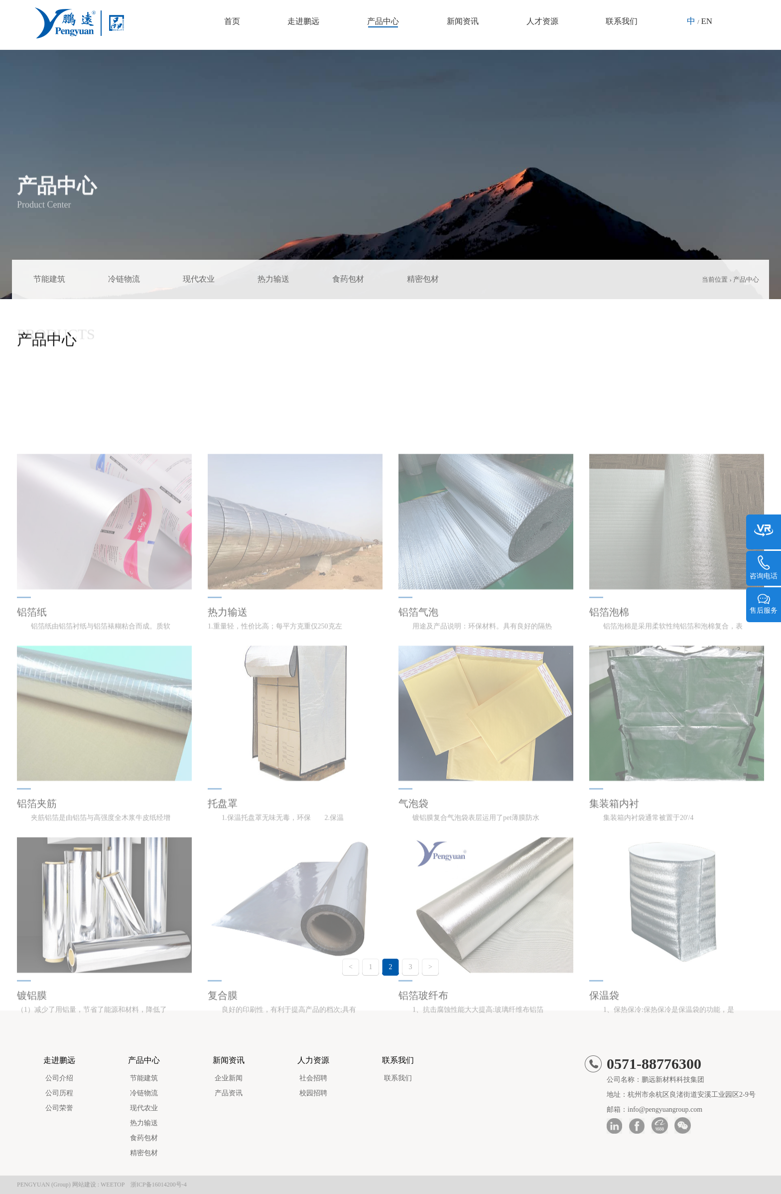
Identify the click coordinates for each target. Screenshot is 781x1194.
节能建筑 (49, 279)
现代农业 (199, 279)
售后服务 (764, 604)
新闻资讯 (463, 21)
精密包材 (423, 279)
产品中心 (383, 21)
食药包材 (348, 279)
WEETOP (113, 1184)
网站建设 (84, 1184)
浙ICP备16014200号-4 (158, 1184)
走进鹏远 (303, 21)
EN (706, 21)
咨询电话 (764, 567)
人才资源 (542, 21)
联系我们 (622, 21)
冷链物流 (124, 279)
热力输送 (273, 279)
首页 (232, 21)
